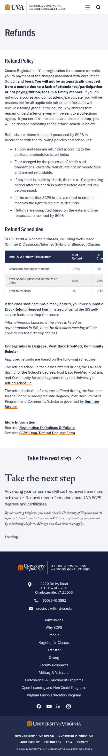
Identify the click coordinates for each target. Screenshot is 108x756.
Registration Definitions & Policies (47, 427)
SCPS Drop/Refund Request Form (47, 432)
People (53, 634)
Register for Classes (54, 642)
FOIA (69, 742)
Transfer (54, 649)
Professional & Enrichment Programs (54, 679)
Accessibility (29, 742)
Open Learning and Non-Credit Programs (54, 687)
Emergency (52, 742)
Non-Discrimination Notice (34, 735)
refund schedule (18, 382)
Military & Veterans (54, 672)
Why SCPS (54, 627)
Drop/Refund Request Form (28, 309)
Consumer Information (76, 735)
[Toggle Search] (98, 7)
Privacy (82, 742)
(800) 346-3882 (54, 600)
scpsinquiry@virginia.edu (54, 608)
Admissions (54, 619)
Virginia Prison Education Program (54, 695)
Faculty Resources (54, 664)
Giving (54, 657)
